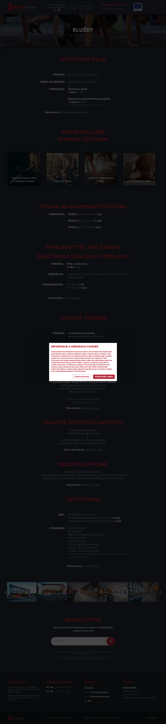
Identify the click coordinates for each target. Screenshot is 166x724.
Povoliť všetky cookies (104, 377)
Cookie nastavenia (81, 377)
